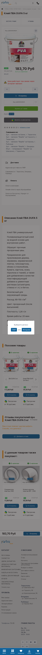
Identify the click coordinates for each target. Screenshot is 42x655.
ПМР (14, 330)
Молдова (26, 330)
